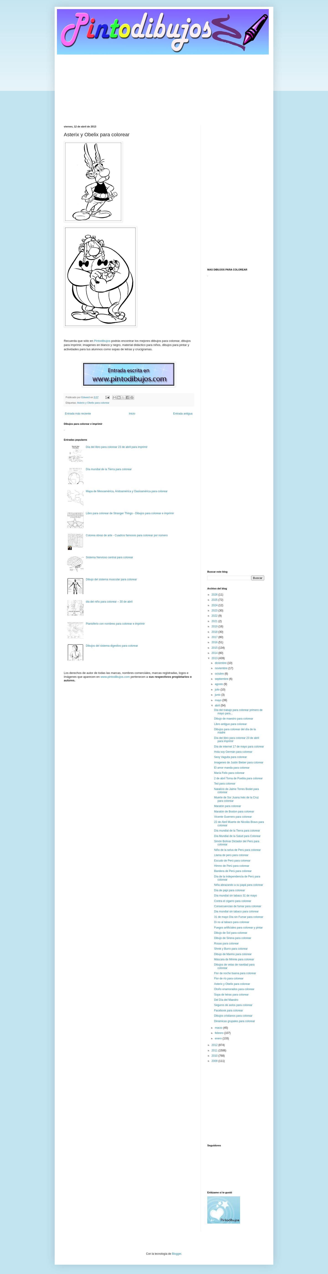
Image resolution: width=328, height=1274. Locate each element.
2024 (215, 605)
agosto (219, 684)
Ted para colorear (224, 783)
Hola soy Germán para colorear (233, 751)
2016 (215, 642)
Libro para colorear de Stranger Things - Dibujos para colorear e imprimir (130, 513)
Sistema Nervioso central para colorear (109, 557)
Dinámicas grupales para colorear (234, 1021)
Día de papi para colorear (229, 890)
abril (218, 705)
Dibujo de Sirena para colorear (232, 938)
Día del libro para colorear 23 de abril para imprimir (117, 447)
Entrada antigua (182, 413)
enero (219, 1038)
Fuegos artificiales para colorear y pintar (238, 927)
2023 (215, 610)
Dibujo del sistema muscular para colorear (111, 579)
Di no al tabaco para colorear (231, 922)
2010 (215, 1055)
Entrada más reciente (78, 413)
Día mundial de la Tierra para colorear (109, 469)
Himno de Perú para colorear (231, 865)
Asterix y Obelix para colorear (93, 402)
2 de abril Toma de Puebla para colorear (238, 778)
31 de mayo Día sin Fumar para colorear (238, 917)
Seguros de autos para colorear (233, 1005)
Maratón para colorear (227, 806)
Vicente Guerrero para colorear (233, 816)
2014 (215, 653)
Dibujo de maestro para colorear (233, 718)
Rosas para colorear (226, 943)
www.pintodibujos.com (115, 676)
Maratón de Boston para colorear (234, 811)
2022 (215, 615)
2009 (215, 1061)
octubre (220, 673)
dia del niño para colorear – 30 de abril (109, 601)
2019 (215, 626)
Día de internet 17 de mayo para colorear (239, 746)
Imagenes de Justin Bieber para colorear (238, 762)
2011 (215, 1050)
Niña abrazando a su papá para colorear (238, 885)
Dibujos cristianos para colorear (233, 1015)
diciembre (221, 663)
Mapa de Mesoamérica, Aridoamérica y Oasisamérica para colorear (127, 491)
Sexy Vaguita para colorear (230, 757)
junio (218, 694)
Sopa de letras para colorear (231, 994)
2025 (215, 599)
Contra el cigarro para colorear (232, 901)
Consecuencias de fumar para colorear (237, 906)
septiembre (222, 678)
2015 (215, 647)
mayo (218, 700)
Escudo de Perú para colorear (232, 860)
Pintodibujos (102, 341)
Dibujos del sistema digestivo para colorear (112, 645)
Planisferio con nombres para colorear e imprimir (115, 623)
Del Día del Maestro (226, 999)
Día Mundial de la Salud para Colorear (237, 836)
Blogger (176, 1253)
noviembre (221, 668)
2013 (215, 658)
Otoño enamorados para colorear (234, 989)
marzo (219, 1027)
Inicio (132, 413)
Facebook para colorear (228, 1010)
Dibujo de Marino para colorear (233, 954)
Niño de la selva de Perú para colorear (237, 850)
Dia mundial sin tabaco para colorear (236, 911)
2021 (215, 621)
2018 (215, 631)
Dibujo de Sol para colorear (230, 932)
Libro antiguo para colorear (230, 724)
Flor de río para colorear (228, 978)
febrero (219, 1033)
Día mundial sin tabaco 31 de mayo (235, 895)
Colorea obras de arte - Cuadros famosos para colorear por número (127, 535)
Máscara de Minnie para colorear (234, 959)
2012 (215, 1045)
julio (217, 689)
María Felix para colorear (229, 773)
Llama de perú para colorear (231, 855)
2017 (215, 637)
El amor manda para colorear (231, 767)
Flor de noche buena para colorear (235, 973)
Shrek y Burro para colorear (231, 948)
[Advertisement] (164, 86)
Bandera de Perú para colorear (233, 871)
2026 (215, 594)
